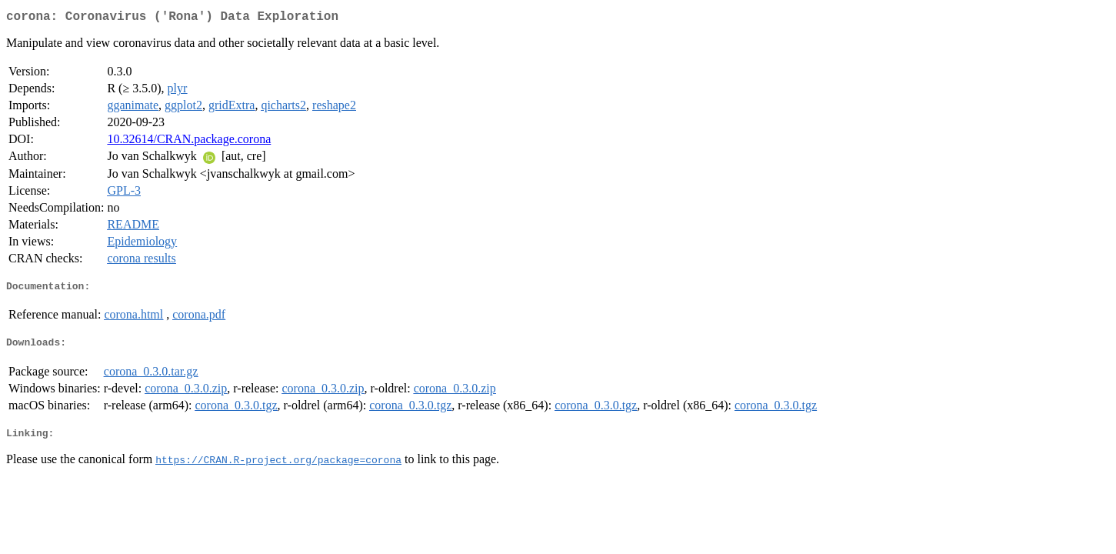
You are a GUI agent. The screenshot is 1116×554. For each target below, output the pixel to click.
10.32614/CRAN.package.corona (189, 142)
